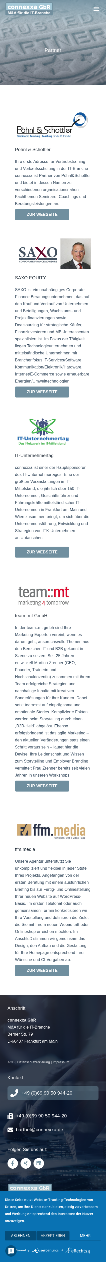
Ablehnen (20, 1235)
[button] (96, 9)
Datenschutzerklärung (33, 1062)
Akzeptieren (53, 1235)
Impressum (61, 1062)
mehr (85, 1235)
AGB (11, 1062)
